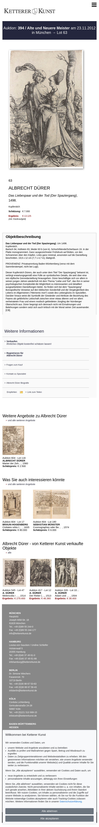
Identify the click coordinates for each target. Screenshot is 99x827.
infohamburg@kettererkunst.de (24, 662)
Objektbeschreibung (23, 237)
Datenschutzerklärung (71, 801)
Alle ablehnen (49, 811)
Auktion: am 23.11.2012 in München (49, 30)
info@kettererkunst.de (20, 633)
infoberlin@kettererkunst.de (23, 690)
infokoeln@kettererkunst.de (23, 715)
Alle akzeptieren (49, 818)
